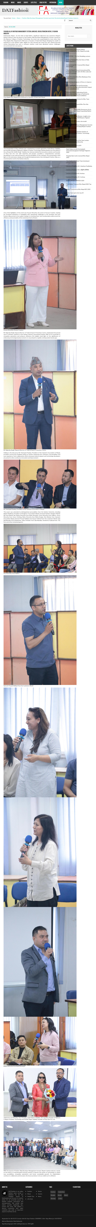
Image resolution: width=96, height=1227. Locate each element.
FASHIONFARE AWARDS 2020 (75, 180)
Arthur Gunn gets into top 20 (74, 193)
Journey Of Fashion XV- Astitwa (75, 177)
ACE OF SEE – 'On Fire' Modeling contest (78, 56)
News (60, 2)
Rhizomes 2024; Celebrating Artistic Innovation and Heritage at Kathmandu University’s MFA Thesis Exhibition (77, 94)
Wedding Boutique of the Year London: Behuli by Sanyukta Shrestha (77, 141)
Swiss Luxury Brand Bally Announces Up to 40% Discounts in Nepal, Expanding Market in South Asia (78, 111)
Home (13, 18)
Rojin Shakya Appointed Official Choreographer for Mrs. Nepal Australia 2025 (77, 51)
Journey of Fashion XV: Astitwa (75, 173)
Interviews (52, 2)
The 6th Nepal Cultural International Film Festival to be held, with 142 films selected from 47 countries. (78, 71)
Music (13, 2)
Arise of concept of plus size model (76, 121)
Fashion (5, 2)
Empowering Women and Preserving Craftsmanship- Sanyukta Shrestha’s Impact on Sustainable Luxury (79, 87)
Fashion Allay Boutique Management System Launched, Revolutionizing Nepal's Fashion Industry (79, 126)
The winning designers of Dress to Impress (79, 82)
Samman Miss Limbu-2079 (73, 145)
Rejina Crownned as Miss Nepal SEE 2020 (78, 189)
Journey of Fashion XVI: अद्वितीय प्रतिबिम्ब (77, 170)
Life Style (34, 2)
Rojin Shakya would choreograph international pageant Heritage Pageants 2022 (78, 150)
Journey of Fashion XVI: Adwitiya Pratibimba (79, 166)
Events (26, 2)
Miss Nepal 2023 (71, 137)
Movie (19, 2)
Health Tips (43, 2)
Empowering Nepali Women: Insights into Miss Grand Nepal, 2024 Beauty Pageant (78, 117)
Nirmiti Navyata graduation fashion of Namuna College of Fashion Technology (77, 132)
